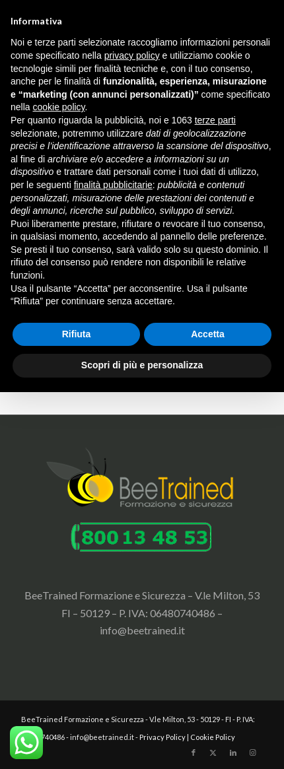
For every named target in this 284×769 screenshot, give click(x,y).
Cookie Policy (212, 737)
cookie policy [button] (58, 107)
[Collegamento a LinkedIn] (233, 752)
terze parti (215, 120)
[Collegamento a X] (213, 752)
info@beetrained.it (142, 630)
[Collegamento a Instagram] (253, 752)
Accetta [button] (208, 334)
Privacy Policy (162, 737)
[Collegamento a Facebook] (193, 752)
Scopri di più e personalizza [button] (142, 365)
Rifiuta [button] (76, 334)
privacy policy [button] (132, 55)
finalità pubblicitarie (113, 185)
